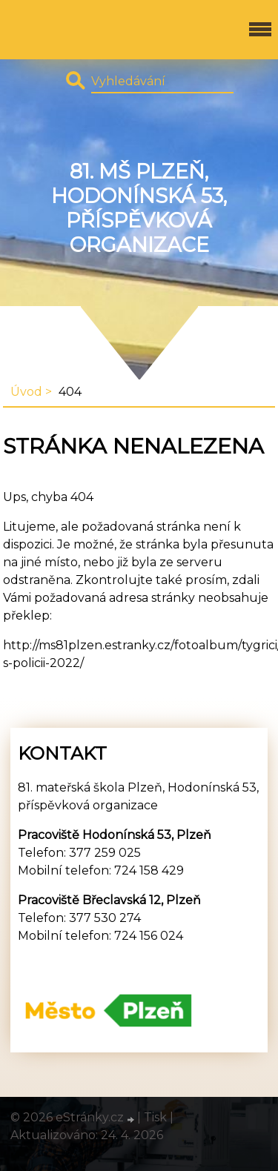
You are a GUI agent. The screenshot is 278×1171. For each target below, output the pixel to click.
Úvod (26, 392)
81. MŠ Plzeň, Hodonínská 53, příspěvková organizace (139, 208)
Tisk (155, 1117)
